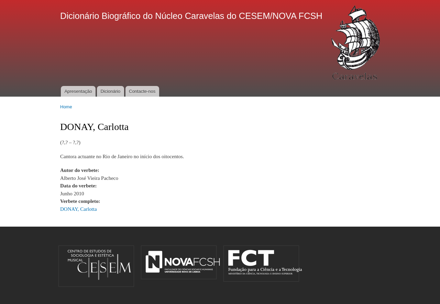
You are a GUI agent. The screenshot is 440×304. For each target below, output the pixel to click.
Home (66, 106)
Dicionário (110, 91)
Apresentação (78, 91)
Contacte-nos (142, 91)
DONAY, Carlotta (78, 209)
